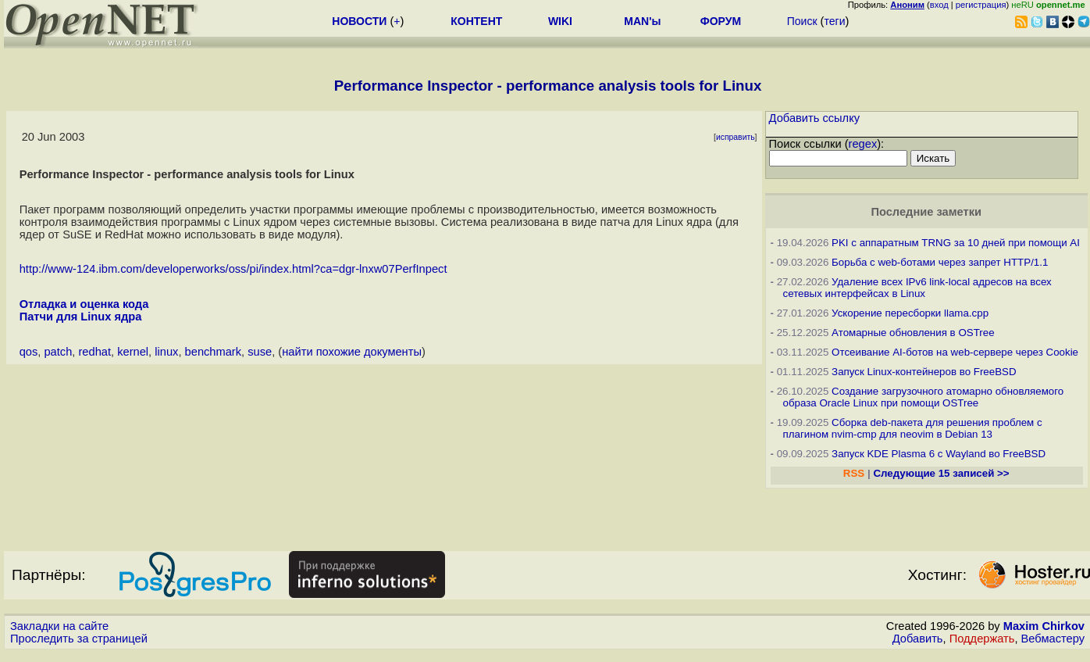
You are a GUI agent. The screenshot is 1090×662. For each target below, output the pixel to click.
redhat (94, 351)
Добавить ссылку (814, 118)
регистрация (981, 4)
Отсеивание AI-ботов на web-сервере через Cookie (955, 352)
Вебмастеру (1053, 638)
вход (939, 4)
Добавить (917, 638)
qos (29, 351)
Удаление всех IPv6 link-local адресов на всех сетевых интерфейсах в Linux (917, 287)
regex (863, 144)
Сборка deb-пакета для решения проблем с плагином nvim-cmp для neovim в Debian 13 (912, 428)
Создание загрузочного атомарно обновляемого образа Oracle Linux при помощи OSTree (923, 397)
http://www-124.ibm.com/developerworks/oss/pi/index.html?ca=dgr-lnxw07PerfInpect (233, 269)
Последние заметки (926, 212)
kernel (132, 351)
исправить (735, 137)
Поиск (802, 21)
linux (166, 351)
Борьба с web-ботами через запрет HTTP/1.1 (940, 262)
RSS (853, 473)
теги (834, 21)
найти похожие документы (352, 351)
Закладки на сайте (59, 626)
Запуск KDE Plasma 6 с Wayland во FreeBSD (938, 454)
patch (58, 351)
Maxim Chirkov (1044, 626)
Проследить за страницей (79, 638)
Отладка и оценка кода (84, 304)
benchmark (213, 351)
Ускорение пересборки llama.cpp (910, 313)
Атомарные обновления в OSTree (913, 332)
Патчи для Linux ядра (81, 316)
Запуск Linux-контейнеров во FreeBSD (924, 372)
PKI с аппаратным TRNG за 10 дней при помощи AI (956, 243)
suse (260, 351)
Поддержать (982, 638)
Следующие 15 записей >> (941, 473)
